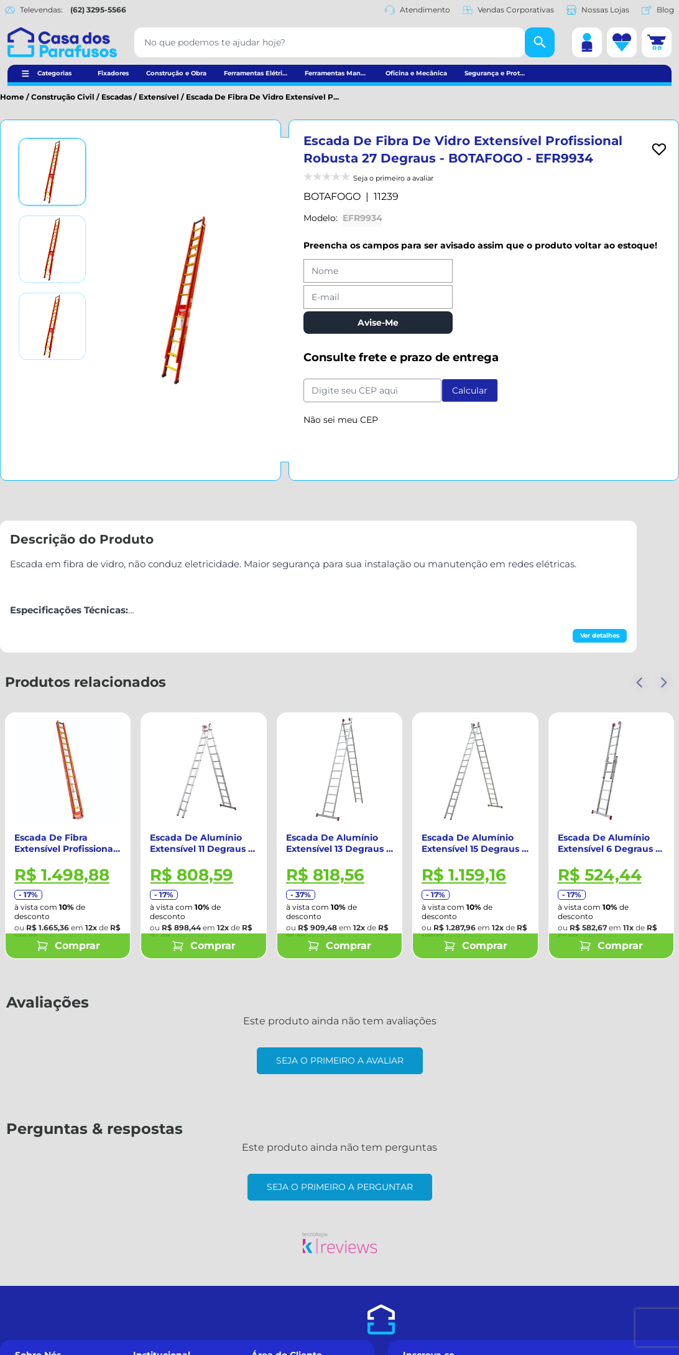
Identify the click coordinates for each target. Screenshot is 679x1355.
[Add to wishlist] (659, 149)
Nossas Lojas (597, 10)
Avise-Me (378, 322)
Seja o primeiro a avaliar (340, 1060)
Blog (658, 10)
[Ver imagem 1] (52, 171)
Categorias (54, 73)
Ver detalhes (599, 635)
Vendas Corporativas (508, 10)
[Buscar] (540, 42)
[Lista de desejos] (622, 42)
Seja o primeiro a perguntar (340, 1186)
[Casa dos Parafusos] (62, 42)
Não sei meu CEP (340, 419)
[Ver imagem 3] (52, 326)
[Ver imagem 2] (52, 249)
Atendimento (417, 10)
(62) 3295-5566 (98, 9)
